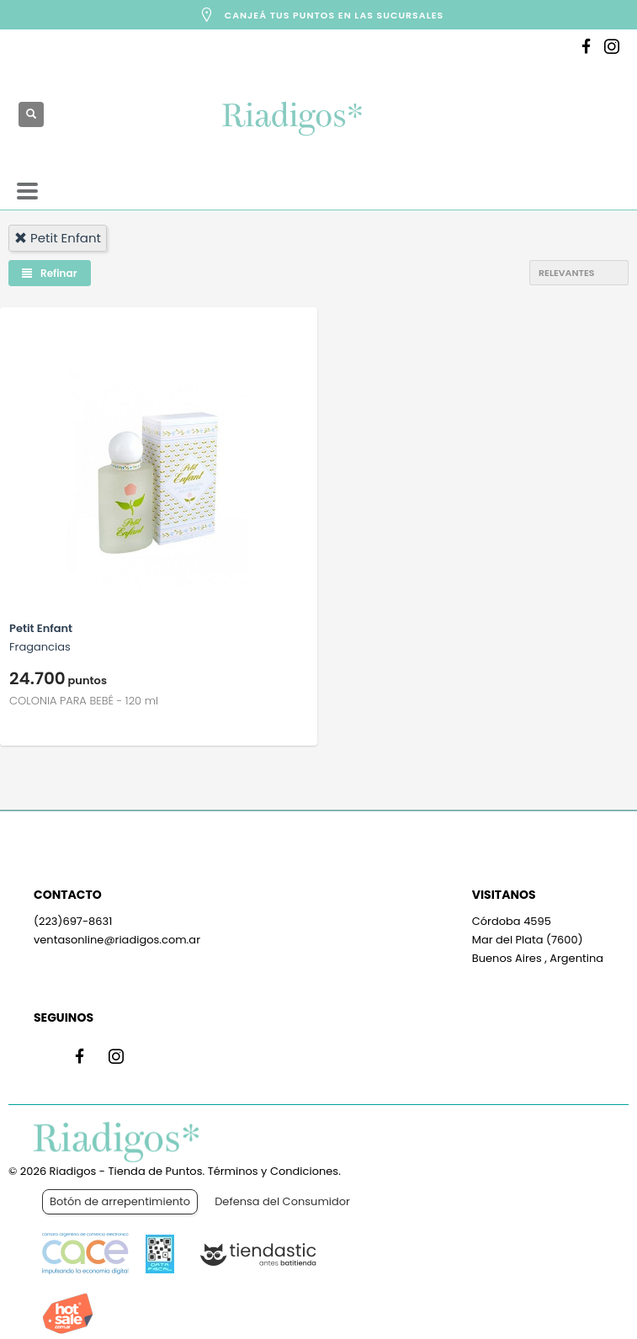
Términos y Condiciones (273, 1171)
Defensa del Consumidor (282, 1201)
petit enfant (57, 238)
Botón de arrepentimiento (120, 1201)
